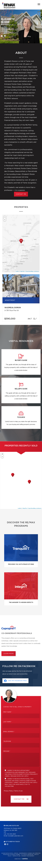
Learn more (8, 653)
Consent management (27, 855)
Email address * (8, 731)
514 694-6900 (6, 31)
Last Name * (7, 721)
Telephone (7, 741)
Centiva (24, 858)
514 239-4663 (6, 29)
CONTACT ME (21, 194)
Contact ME (21, 799)
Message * (6, 751)
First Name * (7, 712)
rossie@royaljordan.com (8, 33)
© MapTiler (22, 271)
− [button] (4, 219)
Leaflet (17, 271)
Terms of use (18, 791)
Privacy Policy (8, 791)
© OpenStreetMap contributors (32, 271)
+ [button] (4, 217)
